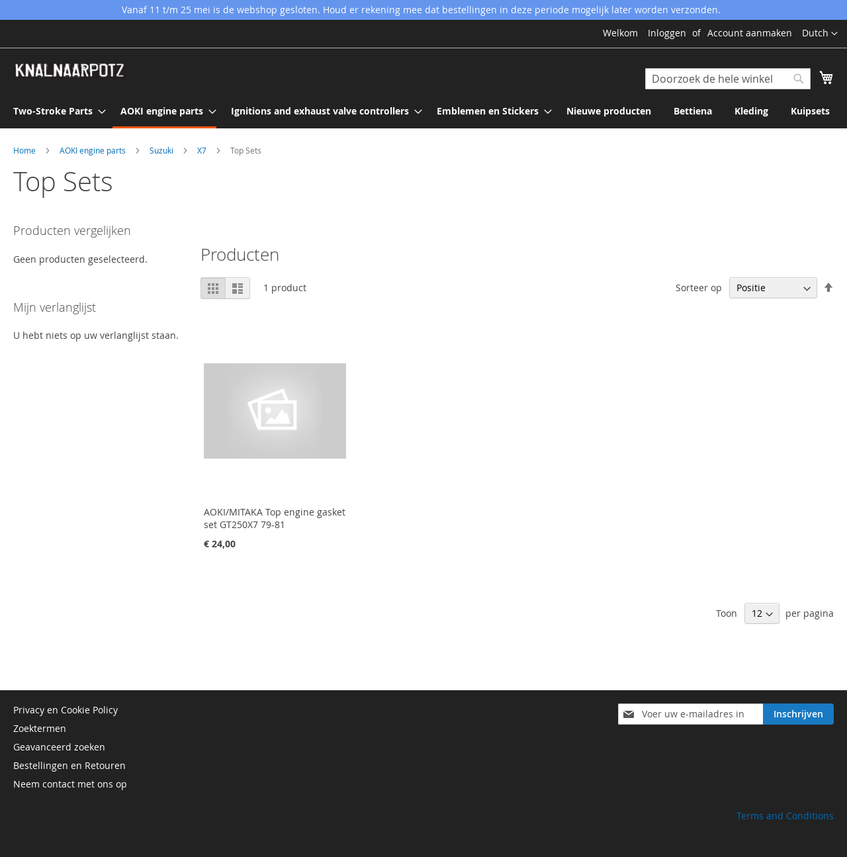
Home (25, 150)
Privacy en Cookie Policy (65, 709)
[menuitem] (55, 110)
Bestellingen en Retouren (69, 765)
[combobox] (728, 78)
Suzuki (162, 150)
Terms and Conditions (785, 815)
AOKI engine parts (94, 150)
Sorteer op (699, 287)
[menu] (423, 111)
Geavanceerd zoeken (59, 747)
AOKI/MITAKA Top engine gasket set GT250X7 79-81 (274, 518)
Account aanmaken (749, 32)
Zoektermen (39, 728)
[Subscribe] (798, 714)
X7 (202, 150)
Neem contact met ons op (70, 784)
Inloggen (667, 32)
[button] (820, 33)
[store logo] (69, 71)
